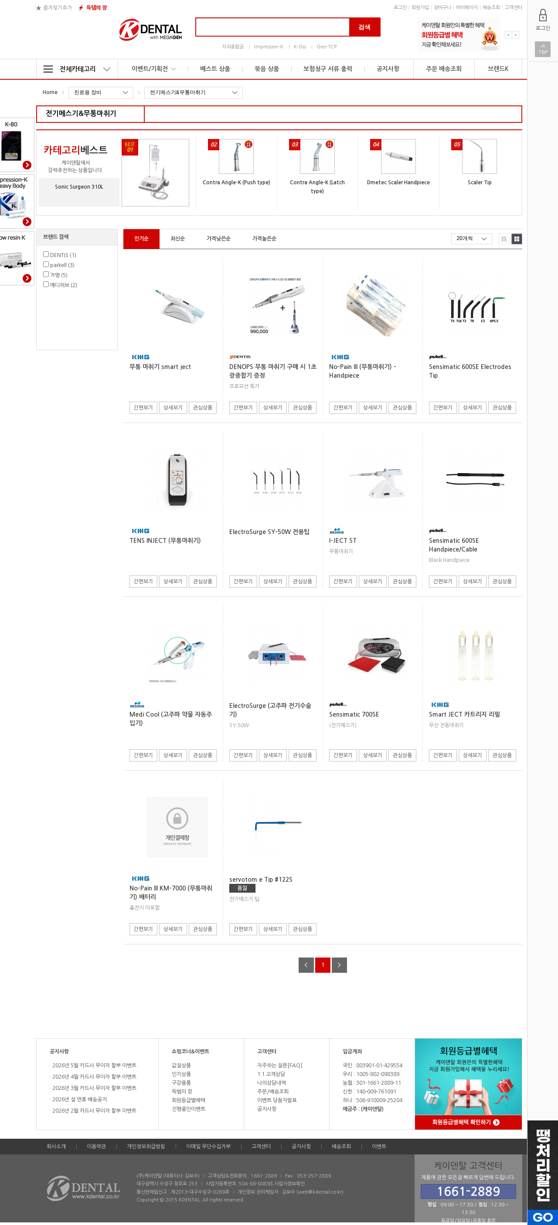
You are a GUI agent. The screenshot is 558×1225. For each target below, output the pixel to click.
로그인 (400, 7)
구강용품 (181, 1083)
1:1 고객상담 (271, 1074)
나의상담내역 (271, 1083)
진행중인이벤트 (188, 1109)
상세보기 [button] (173, 407)
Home (50, 92)
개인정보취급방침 (146, 1146)
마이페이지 (467, 7)
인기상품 (181, 1074)
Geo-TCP (326, 46)
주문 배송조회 (444, 69)
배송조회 (491, 7)
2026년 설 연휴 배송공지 (79, 1099)
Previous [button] (508, 35)
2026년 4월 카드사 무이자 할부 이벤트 (93, 1076)
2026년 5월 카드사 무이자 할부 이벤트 (93, 1065)
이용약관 (96, 1146)
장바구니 (442, 7)
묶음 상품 (267, 69)
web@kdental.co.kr (320, 1192)
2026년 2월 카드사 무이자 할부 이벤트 (93, 1110)
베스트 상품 (215, 69)
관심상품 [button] (202, 407)
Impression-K (268, 46)
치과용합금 (233, 46)
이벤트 (379, 1146)
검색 (364, 27)
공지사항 (388, 69)
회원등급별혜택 (188, 1100)
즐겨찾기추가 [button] (57, 7)
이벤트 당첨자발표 (277, 1100)
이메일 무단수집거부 (208, 1146)
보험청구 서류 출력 (327, 69)
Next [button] (515, 35)
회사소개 (56, 1146)
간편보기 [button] (143, 407)
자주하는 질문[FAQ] (279, 1065)
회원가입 (420, 7)
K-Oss (300, 46)
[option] (459, 34)
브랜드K (498, 69)
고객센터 (513, 7)
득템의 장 (96, 7)
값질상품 (181, 1065)
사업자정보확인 (289, 1183)
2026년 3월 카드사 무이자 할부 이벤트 (93, 1088)
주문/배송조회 (273, 1091)
